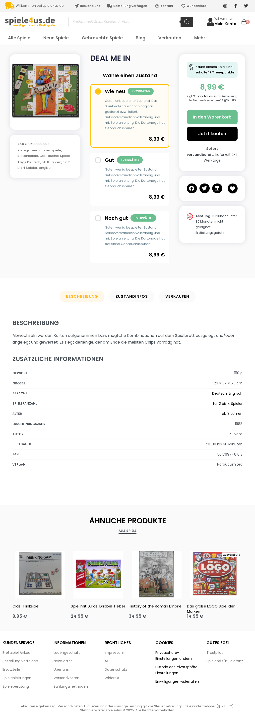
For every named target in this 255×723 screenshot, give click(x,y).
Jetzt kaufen (212, 134)
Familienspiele (49, 150)
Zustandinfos (132, 296)
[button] (192, 188)
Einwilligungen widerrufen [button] (177, 681)
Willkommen (223, 18)
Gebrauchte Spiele (55, 155)
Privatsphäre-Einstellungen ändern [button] (173, 655)
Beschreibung (82, 296)
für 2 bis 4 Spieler (228, 403)
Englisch (236, 393)
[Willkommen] (210, 22)
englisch (46, 167)
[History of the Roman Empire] (157, 574)
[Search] (187, 22)
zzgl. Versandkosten (200, 96)
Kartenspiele (27, 155)
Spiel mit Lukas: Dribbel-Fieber (98, 606)
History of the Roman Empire (155, 606)
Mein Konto (225, 23)
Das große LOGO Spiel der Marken (211, 608)
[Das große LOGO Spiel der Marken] (215, 574)
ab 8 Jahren (51, 162)
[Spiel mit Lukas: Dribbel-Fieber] (99, 574)
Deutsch (33, 162)
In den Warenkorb (212, 117)
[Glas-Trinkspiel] (40, 574)
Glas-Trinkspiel (25, 606)
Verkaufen (177, 296)
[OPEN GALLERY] (45, 89)
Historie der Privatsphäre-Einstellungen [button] (177, 669)
